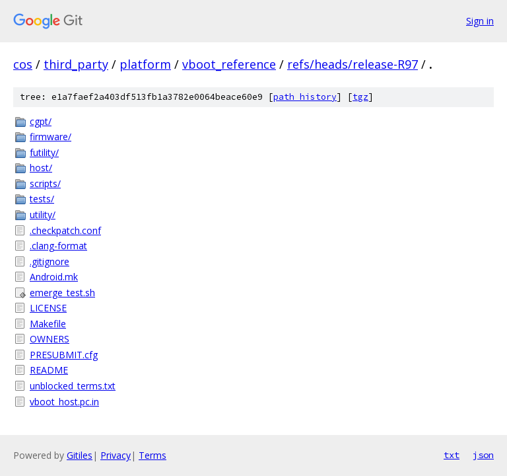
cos (22, 64)
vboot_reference (229, 64)
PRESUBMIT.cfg (64, 354)
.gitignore (49, 261)
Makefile (48, 323)
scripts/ (45, 183)
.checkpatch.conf (65, 230)
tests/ (42, 198)
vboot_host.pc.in (64, 401)
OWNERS (49, 339)
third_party (76, 64)
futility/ (44, 152)
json (483, 455)
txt (451, 455)
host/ (41, 167)
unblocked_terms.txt (73, 385)
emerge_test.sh (62, 292)
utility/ (42, 214)
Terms (152, 455)
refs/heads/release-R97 (352, 64)
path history (305, 96)
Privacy (115, 455)
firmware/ (50, 136)
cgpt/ (40, 121)
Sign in (480, 21)
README (49, 370)
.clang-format (58, 245)
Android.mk (54, 276)
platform (145, 64)
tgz (360, 96)
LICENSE (48, 307)
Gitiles (79, 455)
